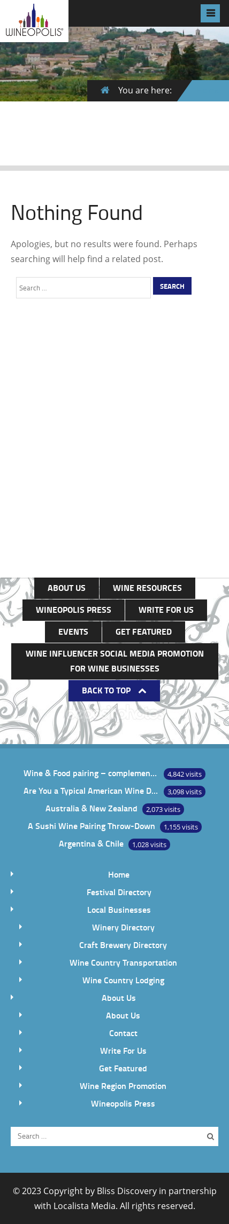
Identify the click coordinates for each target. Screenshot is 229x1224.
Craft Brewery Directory (123, 944)
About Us (67, 587)
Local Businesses (119, 909)
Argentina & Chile (91, 843)
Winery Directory (123, 927)
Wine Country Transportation (123, 962)
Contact (123, 1032)
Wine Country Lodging (123, 980)
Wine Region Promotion (123, 1085)
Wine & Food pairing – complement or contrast (91, 773)
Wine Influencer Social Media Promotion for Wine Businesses (115, 660)
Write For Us (166, 609)
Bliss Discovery (127, 1191)
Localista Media (85, 1206)
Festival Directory (119, 892)
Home (208, 90)
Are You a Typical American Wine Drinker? (91, 790)
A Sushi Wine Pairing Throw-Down (91, 825)
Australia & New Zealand (91, 808)
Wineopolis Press (73, 609)
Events (73, 631)
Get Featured (144, 631)
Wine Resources (147, 587)
